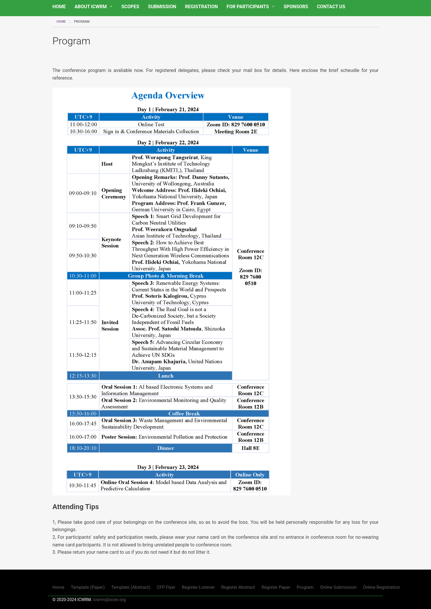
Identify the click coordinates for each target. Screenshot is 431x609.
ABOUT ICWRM (91, 6)
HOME (59, 6)
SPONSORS (296, 6)
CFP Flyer (166, 587)
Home (61, 22)
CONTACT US (331, 6)
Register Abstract (238, 587)
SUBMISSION (162, 6)
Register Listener (198, 587)
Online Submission (338, 587)
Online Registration (381, 587)
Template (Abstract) (130, 587)
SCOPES (130, 6)
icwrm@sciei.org (109, 599)
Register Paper (275, 587)
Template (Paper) (88, 587)
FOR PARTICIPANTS (248, 6)
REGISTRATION (201, 6)
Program (305, 587)
